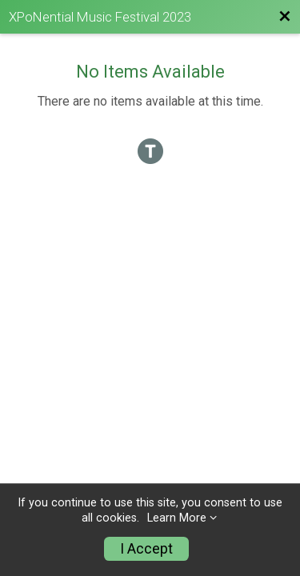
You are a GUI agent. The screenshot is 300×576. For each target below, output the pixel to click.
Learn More (176, 518)
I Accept (146, 549)
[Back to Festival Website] (284, 17)
